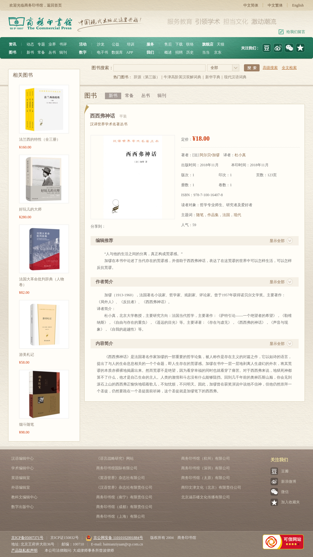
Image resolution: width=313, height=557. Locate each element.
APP (129, 52)
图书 (12, 52)
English (298, 5)
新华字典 (212, 77)
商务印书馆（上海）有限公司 (120, 516)
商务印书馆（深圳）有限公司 (205, 468)
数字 (83, 52)
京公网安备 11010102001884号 (114, 537)
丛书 (52, 52)
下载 (179, 44)
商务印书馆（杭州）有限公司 (205, 458)
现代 (237, 215)
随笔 (200, 215)
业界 (52, 44)
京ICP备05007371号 (27, 537)
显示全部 (277, 241)
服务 (150, 44)
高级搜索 (270, 67)
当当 (206, 52)
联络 (190, 44)
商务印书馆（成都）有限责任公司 (124, 507)
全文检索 (289, 67)
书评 (63, 44)
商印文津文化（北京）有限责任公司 (211, 487)
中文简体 (250, 5)
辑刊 (63, 52)
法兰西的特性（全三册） (39, 139)
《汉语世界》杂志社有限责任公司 (124, 487)
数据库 (117, 52)
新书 (30, 52)
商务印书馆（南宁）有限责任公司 (124, 497)
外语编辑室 (20, 487)
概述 (168, 52)
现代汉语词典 (235, 77)
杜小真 (240, 155)
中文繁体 (275, 5)
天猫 (220, 44)
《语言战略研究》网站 (115, 458)
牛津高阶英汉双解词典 (182, 77)
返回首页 (54, 5)
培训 (130, 44)
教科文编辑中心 (24, 497)
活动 (83, 44)
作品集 (213, 215)
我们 (150, 52)
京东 (217, 52)
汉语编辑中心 (22, 458)
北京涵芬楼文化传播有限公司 (205, 497)
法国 (226, 215)
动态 (30, 44)
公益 (115, 44)
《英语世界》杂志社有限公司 (120, 478)
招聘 (179, 52)
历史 (190, 52)
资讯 (12, 44)
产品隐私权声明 (24, 550)
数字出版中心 (22, 507)
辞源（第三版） (147, 77)
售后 (168, 44)
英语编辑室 (20, 478)
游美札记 (26, 354)
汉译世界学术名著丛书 (108, 124)
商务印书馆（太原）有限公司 (205, 478)
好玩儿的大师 (30, 209)
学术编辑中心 (22, 468)
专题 (41, 44)
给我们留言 (295, 32)
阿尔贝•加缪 (210, 155)
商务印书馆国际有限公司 (116, 468)
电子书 (102, 52)
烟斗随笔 (26, 424)
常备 (41, 52)
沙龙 (100, 44)
